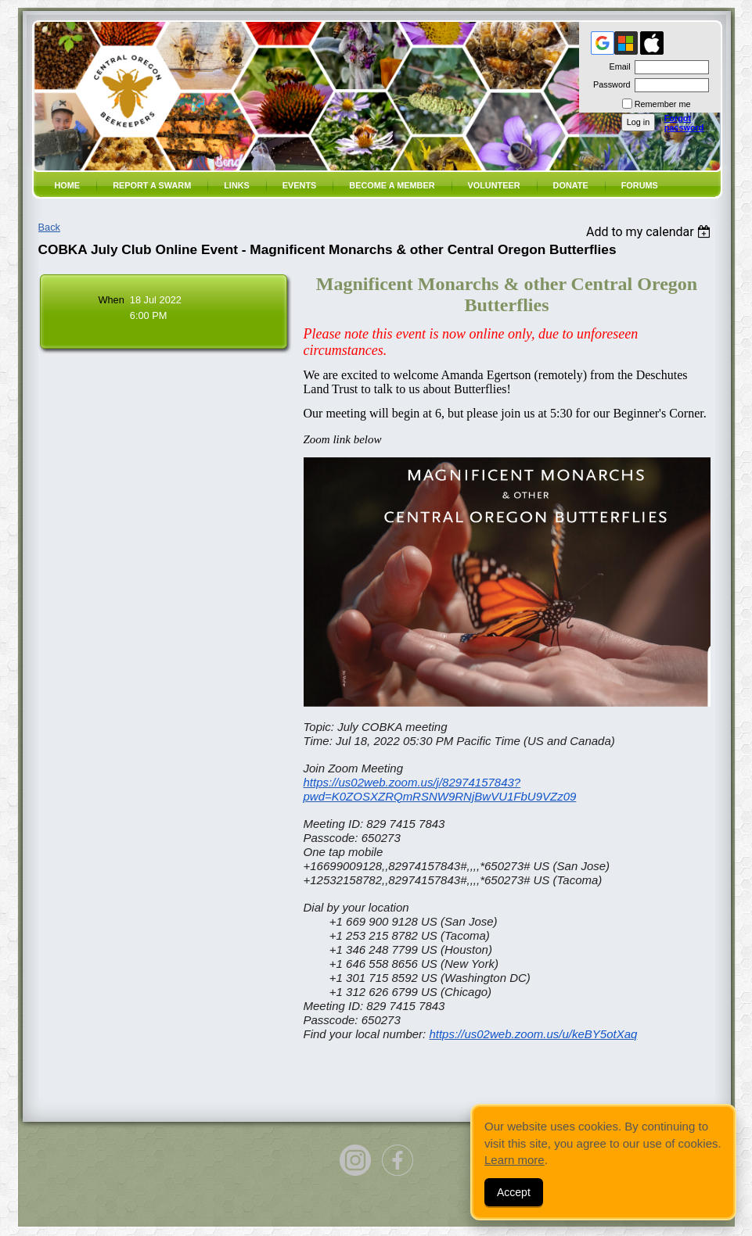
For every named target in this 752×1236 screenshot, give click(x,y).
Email (616, 66)
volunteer (494, 185)
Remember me (663, 104)
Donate (570, 185)
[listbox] (650, 232)
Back (49, 227)
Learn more (514, 1159)
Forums (639, 185)
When (111, 300)
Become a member (391, 185)
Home (68, 185)
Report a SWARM (152, 185)
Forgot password (684, 122)
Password (609, 84)
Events (299, 185)
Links (237, 185)
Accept (514, 1192)
